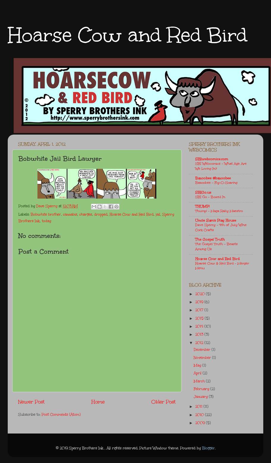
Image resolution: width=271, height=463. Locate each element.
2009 (200, 422)
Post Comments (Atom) (61, 414)
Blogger (208, 448)
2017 (199, 310)
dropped (101, 214)
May (198, 365)
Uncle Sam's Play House (215, 220)
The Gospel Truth (210, 239)
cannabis (70, 214)
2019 (199, 302)
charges (85, 214)
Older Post (163, 401)
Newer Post (31, 401)
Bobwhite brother (46, 214)
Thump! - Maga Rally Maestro (219, 211)
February (202, 388)
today (46, 221)
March (200, 381)
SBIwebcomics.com (211, 159)
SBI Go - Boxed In (210, 197)
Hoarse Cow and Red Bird (127, 35)
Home (98, 401)
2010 (200, 414)
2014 (199, 326)
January (201, 396)
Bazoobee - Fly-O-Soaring (216, 182)
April (198, 373)
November (203, 357)
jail (158, 214)
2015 (200, 318)
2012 (199, 342)
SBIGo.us (203, 192)
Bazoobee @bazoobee (213, 178)
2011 (199, 406)
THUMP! (202, 206)
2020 (200, 293)
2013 (199, 334)
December (203, 349)
